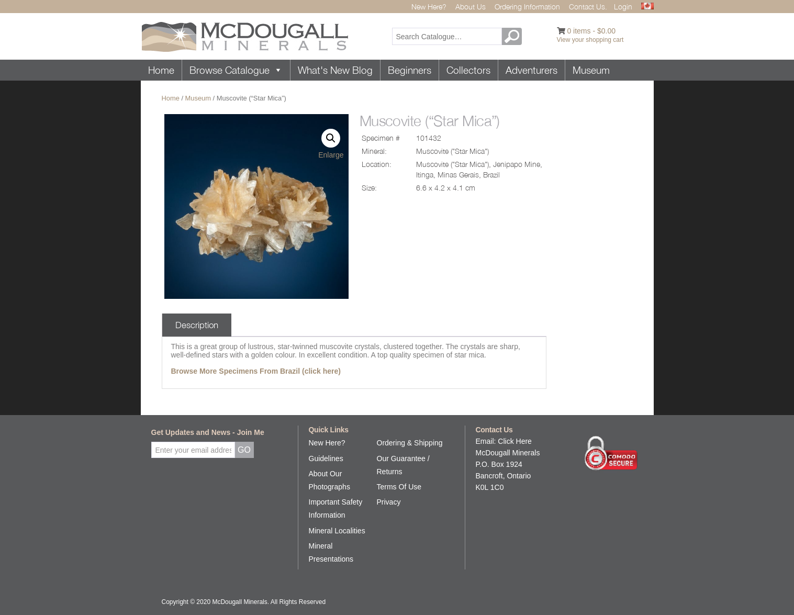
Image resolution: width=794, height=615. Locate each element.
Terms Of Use (399, 487)
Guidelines (326, 458)
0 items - (591, 31)
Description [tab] (196, 325)
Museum (591, 70)
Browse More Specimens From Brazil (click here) (256, 371)
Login (623, 6)
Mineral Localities (337, 531)
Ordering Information (527, 6)
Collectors (468, 70)
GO (513, 36)
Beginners (409, 70)
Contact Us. (588, 6)
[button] (330, 138)
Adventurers (531, 70)
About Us (470, 6)
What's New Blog (335, 70)
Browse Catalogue (236, 70)
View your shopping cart (590, 39)
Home (161, 70)
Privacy (389, 502)
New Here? (428, 6)
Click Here (515, 441)
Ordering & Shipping (410, 443)
